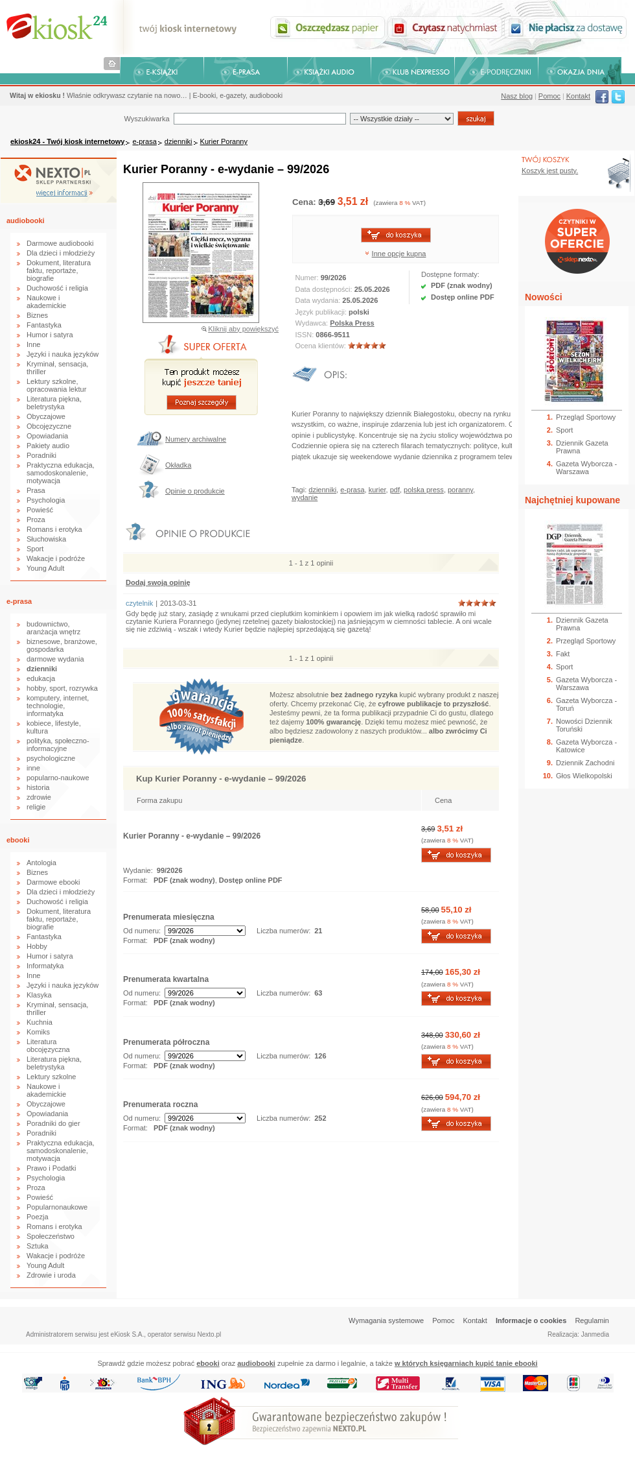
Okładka (178, 465)
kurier (377, 490)
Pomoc (549, 96)
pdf (395, 490)
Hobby (37, 946)
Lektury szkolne (51, 1077)
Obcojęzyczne (49, 426)
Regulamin (592, 1320)
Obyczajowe (46, 416)
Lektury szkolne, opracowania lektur (56, 385)
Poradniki (41, 455)
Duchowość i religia (57, 288)
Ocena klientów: (321, 346)
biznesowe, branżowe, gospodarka (62, 645)
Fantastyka (44, 325)
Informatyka (45, 966)
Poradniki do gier (53, 1123)
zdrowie (39, 797)
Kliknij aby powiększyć (243, 329)
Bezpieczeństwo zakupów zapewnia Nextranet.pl (582, 10)
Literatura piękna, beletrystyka (54, 403)
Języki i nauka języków (62, 354)
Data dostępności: (324, 289)
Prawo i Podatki (51, 1168)
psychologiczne (51, 758)
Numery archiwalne (195, 439)
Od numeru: (142, 931)
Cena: (305, 202)
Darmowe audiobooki (60, 243)
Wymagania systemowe (386, 1320)
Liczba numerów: (283, 931)
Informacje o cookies (531, 1320)
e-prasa (144, 141)
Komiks (38, 1032)
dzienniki (178, 141)
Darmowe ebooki (53, 882)
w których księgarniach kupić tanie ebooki (466, 1363)
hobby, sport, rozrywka (62, 688)
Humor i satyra (50, 335)
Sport (35, 549)
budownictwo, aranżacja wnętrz (53, 628)
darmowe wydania (55, 659)
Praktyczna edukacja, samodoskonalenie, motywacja (61, 472)
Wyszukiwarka (146, 119)
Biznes (37, 315)
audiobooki (25, 220)
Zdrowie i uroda (51, 1275)
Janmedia (595, 1334)
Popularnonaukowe (57, 1207)
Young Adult (45, 568)
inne (33, 768)
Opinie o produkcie (195, 491)
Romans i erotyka (54, 529)
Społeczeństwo (51, 1236)
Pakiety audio (48, 445)
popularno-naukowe (58, 778)
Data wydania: (319, 300)
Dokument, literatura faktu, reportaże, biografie (59, 270)
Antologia (41, 862)
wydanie (305, 497)
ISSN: (305, 335)
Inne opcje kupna (399, 253)
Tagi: (300, 490)
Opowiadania (47, 436)
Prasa (36, 490)
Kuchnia (39, 1022)
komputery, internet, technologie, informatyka (58, 705)
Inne (33, 344)
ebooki (17, 840)
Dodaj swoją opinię (158, 582)
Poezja (38, 1217)
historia (38, 787)
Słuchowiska (46, 539)
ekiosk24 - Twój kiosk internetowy (67, 141)
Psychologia (46, 500)
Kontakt (578, 96)
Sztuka (38, 1246)
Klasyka (39, 995)
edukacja (41, 678)
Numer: (308, 277)
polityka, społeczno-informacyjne (58, 744)
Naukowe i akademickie (46, 301)
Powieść (40, 510)
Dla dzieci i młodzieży (61, 253)
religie (36, 807)
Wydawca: (312, 323)
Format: (136, 880)
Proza (36, 519)
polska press (424, 490)
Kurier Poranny (224, 141)
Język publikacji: (322, 312)
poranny (460, 490)
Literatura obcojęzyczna (48, 1045)
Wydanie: (138, 870)
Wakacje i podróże (56, 558)
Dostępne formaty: (450, 274)
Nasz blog (517, 96)
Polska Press (352, 323)
